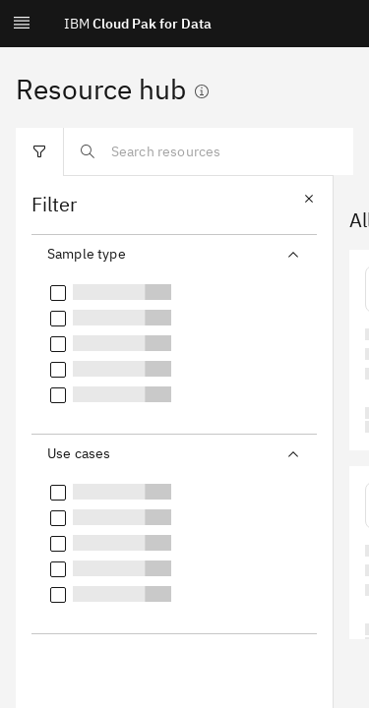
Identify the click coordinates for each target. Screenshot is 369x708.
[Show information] (202, 91)
